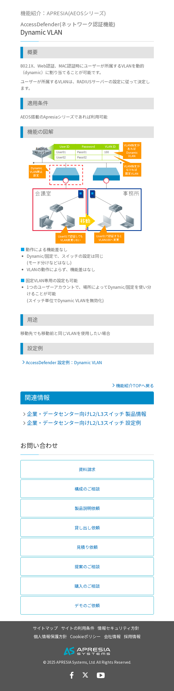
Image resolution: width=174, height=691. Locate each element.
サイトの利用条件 (77, 628)
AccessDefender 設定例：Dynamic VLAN (64, 362)
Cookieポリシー (85, 636)
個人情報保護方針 (50, 636)
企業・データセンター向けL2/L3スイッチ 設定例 (84, 422)
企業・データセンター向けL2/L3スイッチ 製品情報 (86, 413)
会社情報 (112, 636)
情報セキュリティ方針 (118, 628)
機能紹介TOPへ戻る (135, 385)
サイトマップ (45, 628)
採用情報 (132, 636)
